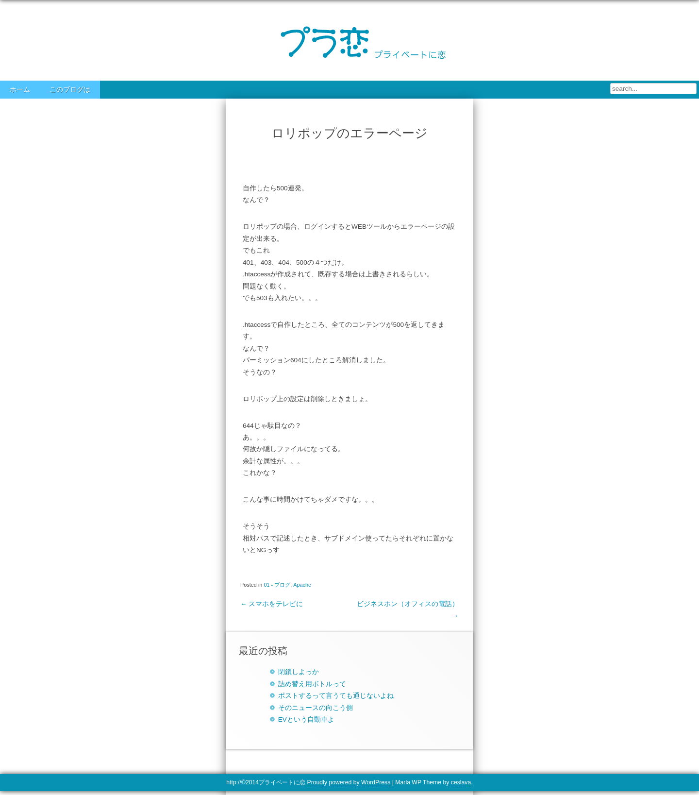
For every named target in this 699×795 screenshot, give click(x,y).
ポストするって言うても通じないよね (336, 695)
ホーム (20, 89)
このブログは (70, 89)
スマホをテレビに (271, 604)
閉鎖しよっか (298, 672)
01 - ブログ (277, 585)
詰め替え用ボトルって (312, 684)
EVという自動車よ (306, 719)
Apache (302, 585)
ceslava (461, 782)
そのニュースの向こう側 (315, 707)
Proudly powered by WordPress (349, 782)
